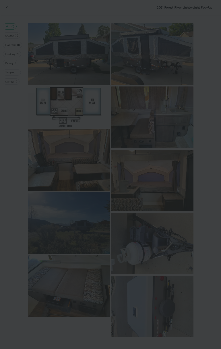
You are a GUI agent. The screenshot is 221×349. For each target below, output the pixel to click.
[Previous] (11, 174)
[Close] (212, 8)
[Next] (209, 174)
